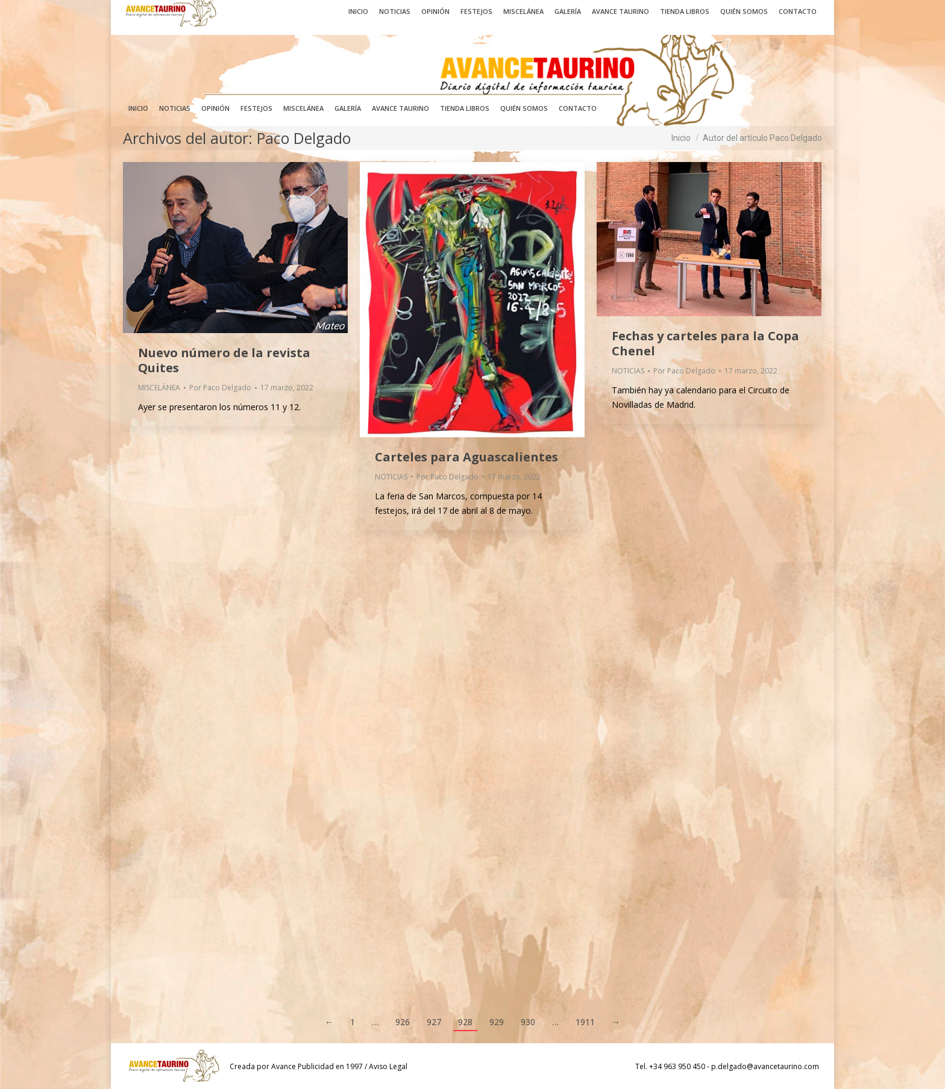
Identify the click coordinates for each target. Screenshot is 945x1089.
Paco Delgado (304, 138)
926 (402, 1022)
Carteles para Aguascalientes (466, 457)
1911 (585, 1022)
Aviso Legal (388, 1066)
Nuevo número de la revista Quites (224, 360)
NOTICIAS (391, 477)
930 (528, 1022)
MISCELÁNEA (159, 387)
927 (434, 1022)
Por (220, 387)
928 (465, 1022)
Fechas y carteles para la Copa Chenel (705, 343)
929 (496, 1022)
